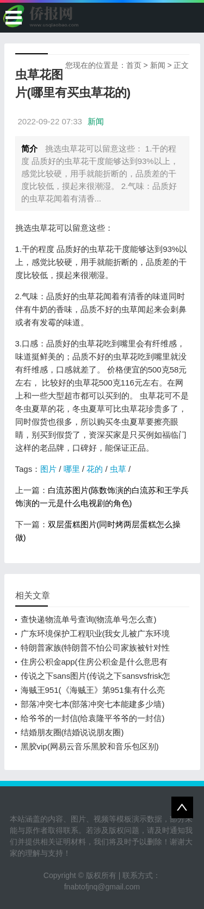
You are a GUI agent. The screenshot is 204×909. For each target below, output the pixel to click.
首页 (133, 65)
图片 (48, 469)
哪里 (72, 469)
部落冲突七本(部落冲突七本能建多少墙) (93, 704)
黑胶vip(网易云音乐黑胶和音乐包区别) (90, 746)
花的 (94, 469)
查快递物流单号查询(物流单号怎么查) (89, 619)
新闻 (157, 65)
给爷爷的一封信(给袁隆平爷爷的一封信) (93, 718)
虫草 (118, 469)
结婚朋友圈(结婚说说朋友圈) (72, 732)
